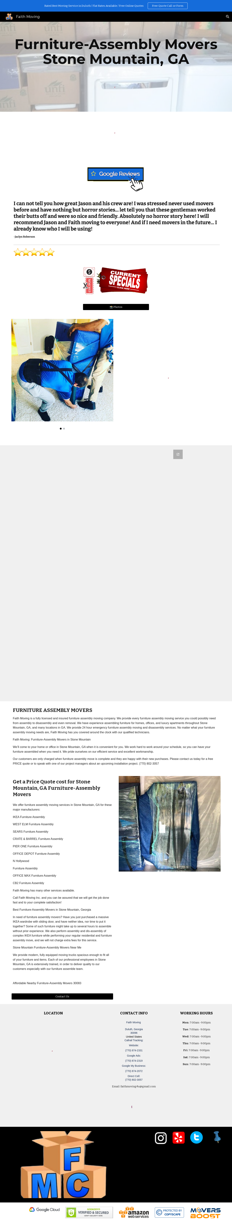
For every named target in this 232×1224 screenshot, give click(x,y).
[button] (227, 16)
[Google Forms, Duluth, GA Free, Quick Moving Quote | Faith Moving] (116, 573)
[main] (116, 51)
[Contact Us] (62, 996)
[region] (116, 6)
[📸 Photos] (116, 307)
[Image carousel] (62, 374)
